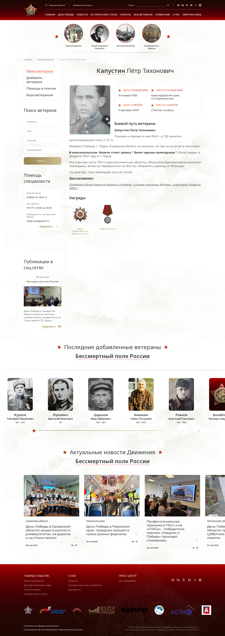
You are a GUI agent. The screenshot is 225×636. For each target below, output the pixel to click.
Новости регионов (34, 580)
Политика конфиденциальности (41, 626)
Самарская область (37, 521)
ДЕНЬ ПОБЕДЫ (66, 14)
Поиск (131, 5)
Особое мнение (32, 589)
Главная (50, 14)
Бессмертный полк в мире (38, 585)
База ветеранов (143, 14)
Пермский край (95, 521)
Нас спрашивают (128, 580)
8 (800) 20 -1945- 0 (36, 197)
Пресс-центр (128, 575)
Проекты (125, 14)
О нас (72, 575)
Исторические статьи (104, 14)
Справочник (162, 14)
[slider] (34, 430)
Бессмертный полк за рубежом (85, 585)
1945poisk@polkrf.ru (37, 221)
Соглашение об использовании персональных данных (53, 629)
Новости (82, 14)
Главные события (36, 575)
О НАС (176, 14)
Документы (74, 589)
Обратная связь (191, 14)
